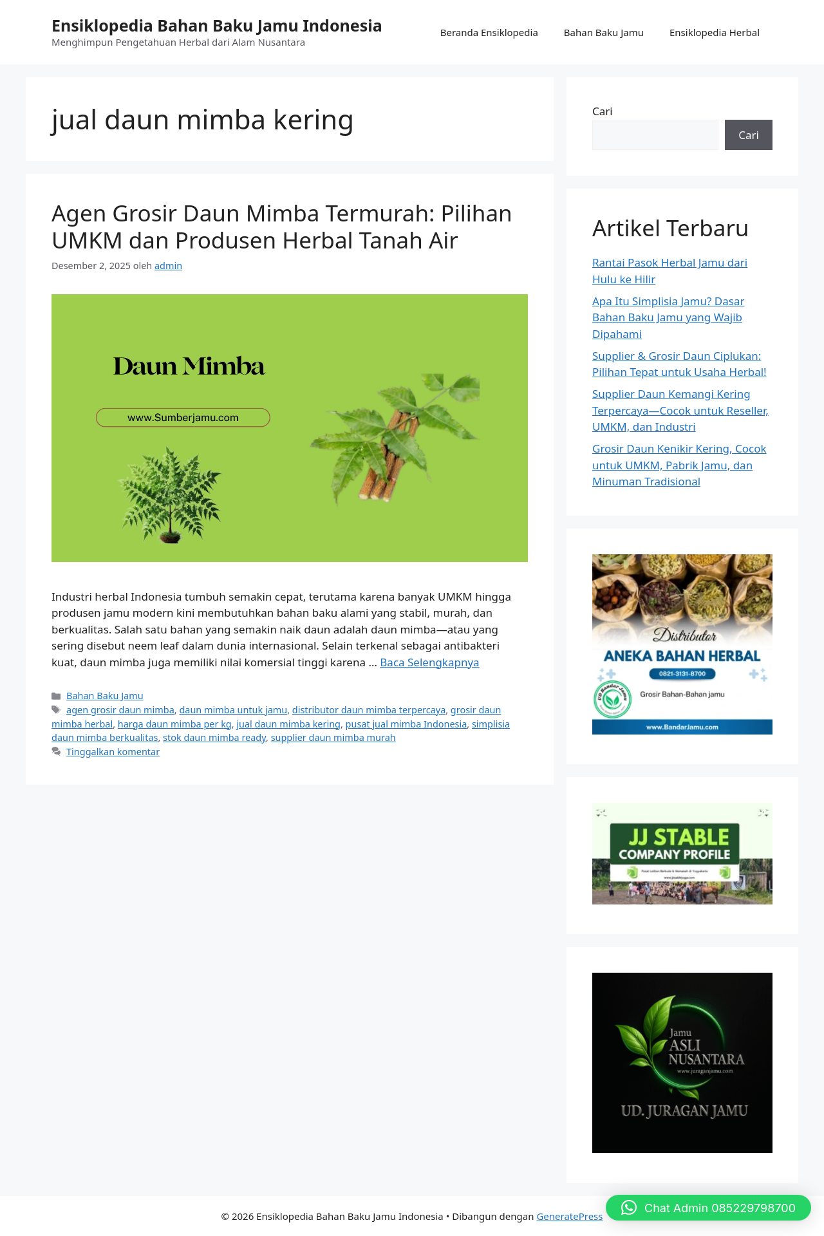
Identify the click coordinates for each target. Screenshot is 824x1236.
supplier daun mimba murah (333, 737)
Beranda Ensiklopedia (489, 32)
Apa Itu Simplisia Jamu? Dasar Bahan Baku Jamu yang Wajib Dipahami (668, 317)
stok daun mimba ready (214, 737)
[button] (708, 1208)
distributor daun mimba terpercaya (368, 710)
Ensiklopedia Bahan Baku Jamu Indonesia (217, 25)
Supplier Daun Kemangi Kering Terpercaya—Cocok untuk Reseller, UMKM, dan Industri (680, 410)
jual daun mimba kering (288, 724)
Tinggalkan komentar (113, 751)
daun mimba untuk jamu (233, 710)
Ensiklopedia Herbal (715, 32)
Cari (602, 111)
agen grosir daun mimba (120, 710)
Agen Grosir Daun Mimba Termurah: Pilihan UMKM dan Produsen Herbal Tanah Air (282, 226)
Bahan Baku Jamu (604, 32)
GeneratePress (569, 1216)
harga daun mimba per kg (175, 724)
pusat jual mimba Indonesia (406, 724)
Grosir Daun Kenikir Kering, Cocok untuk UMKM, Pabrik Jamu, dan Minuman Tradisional (679, 465)
